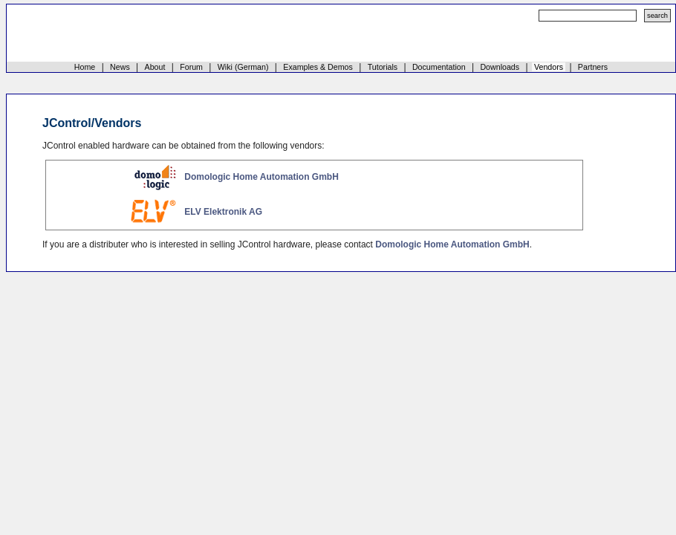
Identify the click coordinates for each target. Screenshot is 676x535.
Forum (191, 66)
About (155, 66)
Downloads (499, 66)
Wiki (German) (243, 66)
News (120, 66)
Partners (593, 66)
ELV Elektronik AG (223, 212)
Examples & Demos (318, 66)
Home (84, 66)
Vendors (548, 66)
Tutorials (382, 66)
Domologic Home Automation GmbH (261, 177)
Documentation (439, 66)
